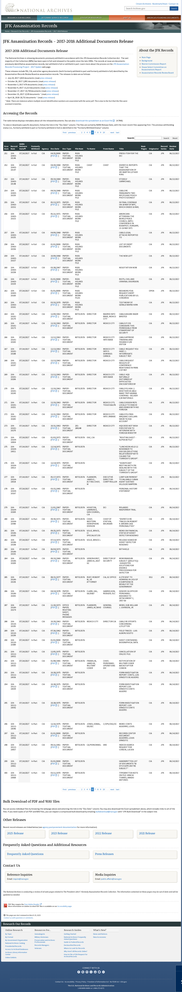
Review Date (173, 147)
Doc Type (67, 148)
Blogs (99, 972)
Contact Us (173, 3)
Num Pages (144, 147)
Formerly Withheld (35, 147)
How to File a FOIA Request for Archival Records (75, 955)
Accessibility (69, 982)
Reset (175, 138)
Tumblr (91, 972)
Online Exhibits (10, 957)
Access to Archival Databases (16, 949)
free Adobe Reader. (33, 904)
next (112, 132)
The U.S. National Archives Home (38, 7)
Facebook (78, 972)
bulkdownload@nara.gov (107, 811)
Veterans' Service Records (55, 17)
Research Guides (72, 930)
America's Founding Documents (163, 17)
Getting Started (70, 934)
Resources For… (43, 930)
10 (104, 132)
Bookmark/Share (159, 3)
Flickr (103, 972)
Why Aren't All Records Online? (75, 951)
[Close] (179, 968)
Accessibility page (64, 906)
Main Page (146, 57)
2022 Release (103, 833)
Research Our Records (19, 17)
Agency (45, 148)
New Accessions (99, 937)
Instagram (86, 972)
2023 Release (59, 833)
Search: (130, 138)
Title (121, 148)
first (65, 132)
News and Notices (100, 934)
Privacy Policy (81, 982)
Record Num (14, 147)
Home (7, 31)
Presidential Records (13, 946)
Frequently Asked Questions (25, 854)
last (117, 132)
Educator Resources (91, 17)
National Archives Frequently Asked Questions (75, 938)
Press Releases (104, 854)
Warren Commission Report (154, 64)
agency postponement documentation (59, 827)
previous (72, 132)
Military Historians (41, 937)
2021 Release (147, 833)
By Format (9, 937)
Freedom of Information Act (98, 982)
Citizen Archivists (143, 3)
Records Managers (42, 945)
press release (45, 78)
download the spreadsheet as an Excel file (94, 120)
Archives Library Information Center (16, 953)
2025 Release (15, 833)
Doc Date (55, 148)
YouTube (95, 972)
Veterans (38, 948)
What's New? (99, 930)
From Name (108, 148)
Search (174, 8)
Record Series (164, 147)
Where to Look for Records (74, 948)
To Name (91, 148)
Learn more (159, 987)
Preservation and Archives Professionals (45, 941)
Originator (154, 148)
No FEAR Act (114, 982)
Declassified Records (72, 945)
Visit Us (127, 17)
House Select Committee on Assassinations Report (154, 68)
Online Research (14, 930)
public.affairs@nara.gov (111, 879)
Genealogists (40, 934)
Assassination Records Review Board (158, 72)
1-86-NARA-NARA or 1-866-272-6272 (91, 988)
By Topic (8, 934)
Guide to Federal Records (74, 942)
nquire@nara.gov (21, 879)
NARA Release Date (23, 146)
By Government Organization (16, 940)
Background (147, 60)
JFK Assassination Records (41, 31)
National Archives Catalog (15, 943)
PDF (53, 155)
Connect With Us (91, 968)
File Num (79, 148)
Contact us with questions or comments (18, 918)
